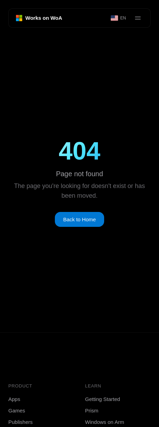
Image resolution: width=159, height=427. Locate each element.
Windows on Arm (104, 422)
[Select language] (118, 18)
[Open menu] (137, 18)
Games (16, 410)
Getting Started (102, 399)
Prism (91, 410)
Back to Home (79, 219)
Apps (14, 399)
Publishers (20, 422)
